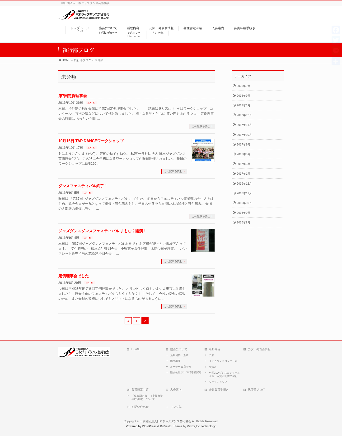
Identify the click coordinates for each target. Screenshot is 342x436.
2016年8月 (243, 222)
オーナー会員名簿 (180, 366)
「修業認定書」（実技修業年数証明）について (147, 397)
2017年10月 (244, 134)
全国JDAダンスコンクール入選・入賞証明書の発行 (224, 374)
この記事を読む (201, 126)
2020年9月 (243, 86)
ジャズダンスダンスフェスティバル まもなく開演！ (102, 231)
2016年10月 (244, 203)
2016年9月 (243, 212)
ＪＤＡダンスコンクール (223, 360)
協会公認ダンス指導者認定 (185, 372)
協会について (178, 349)
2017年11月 (244, 125)
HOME (135, 349)
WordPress (149, 426)
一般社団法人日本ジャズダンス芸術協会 (165, 421)
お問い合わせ (140, 407)
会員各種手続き (219, 389)
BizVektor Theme (171, 426)
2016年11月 (244, 193)
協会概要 (175, 360)
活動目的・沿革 (179, 355)
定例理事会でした (73, 276)
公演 (211, 355)
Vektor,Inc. (194, 426)
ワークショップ (218, 381)
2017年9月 (243, 144)
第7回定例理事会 (72, 96)
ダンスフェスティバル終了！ (83, 186)
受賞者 (213, 367)
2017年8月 (243, 154)
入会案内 (176, 389)
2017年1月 (243, 173)
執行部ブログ (256, 389)
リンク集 (176, 407)
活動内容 (214, 349)
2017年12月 (244, 115)
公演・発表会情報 (259, 349)
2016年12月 (244, 183)
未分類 (91, 102)
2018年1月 (243, 105)
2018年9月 (243, 95)
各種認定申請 (140, 389)
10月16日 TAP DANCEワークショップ (91, 141)
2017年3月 (243, 164)
